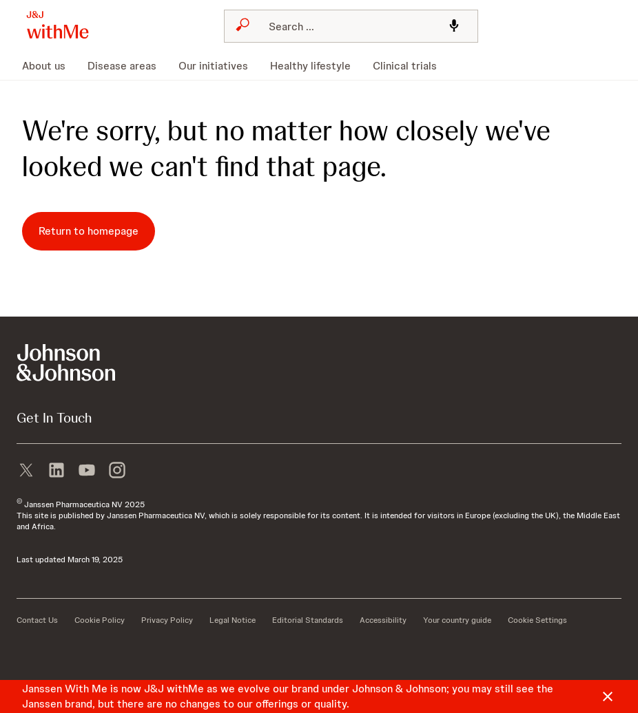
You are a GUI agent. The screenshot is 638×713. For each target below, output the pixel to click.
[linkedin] (56, 468)
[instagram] (117, 468)
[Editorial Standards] (307, 620)
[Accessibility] (383, 620)
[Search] (347, 26)
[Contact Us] (37, 620)
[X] (26, 468)
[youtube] (86, 468)
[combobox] (351, 26)
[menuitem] (49, 66)
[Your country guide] (457, 620)
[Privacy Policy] (167, 620)
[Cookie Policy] (99, 620)
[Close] (607, 696)
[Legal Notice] (232, 620)
